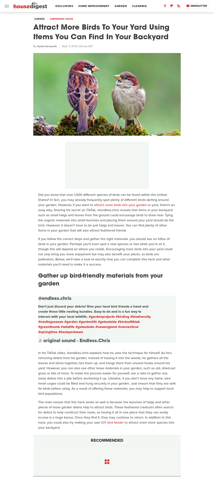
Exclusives (64, 6)
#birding (122, 316)
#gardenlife (88, 321)
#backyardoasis (70, 331)
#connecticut (128, 326)
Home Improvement (93, 6)
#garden (71, 321)
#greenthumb (49, 326)
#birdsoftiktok (129, 321)
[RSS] (178, 6)
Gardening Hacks (61, 19)
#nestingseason (50, 321)
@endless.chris (54, 298)
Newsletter (196, 6)
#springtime (47, 331)
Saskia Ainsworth (47, 46)
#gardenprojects (102, 316)
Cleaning (139, 6)
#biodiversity (140, 316)
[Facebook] (165, 6)
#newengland (106, 326)
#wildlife (67, 326)
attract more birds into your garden (120, 204)
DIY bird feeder (112, 422)
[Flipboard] (171, 6)
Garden (121, 6)
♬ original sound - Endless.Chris (74, 340)
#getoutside (107, 321)
